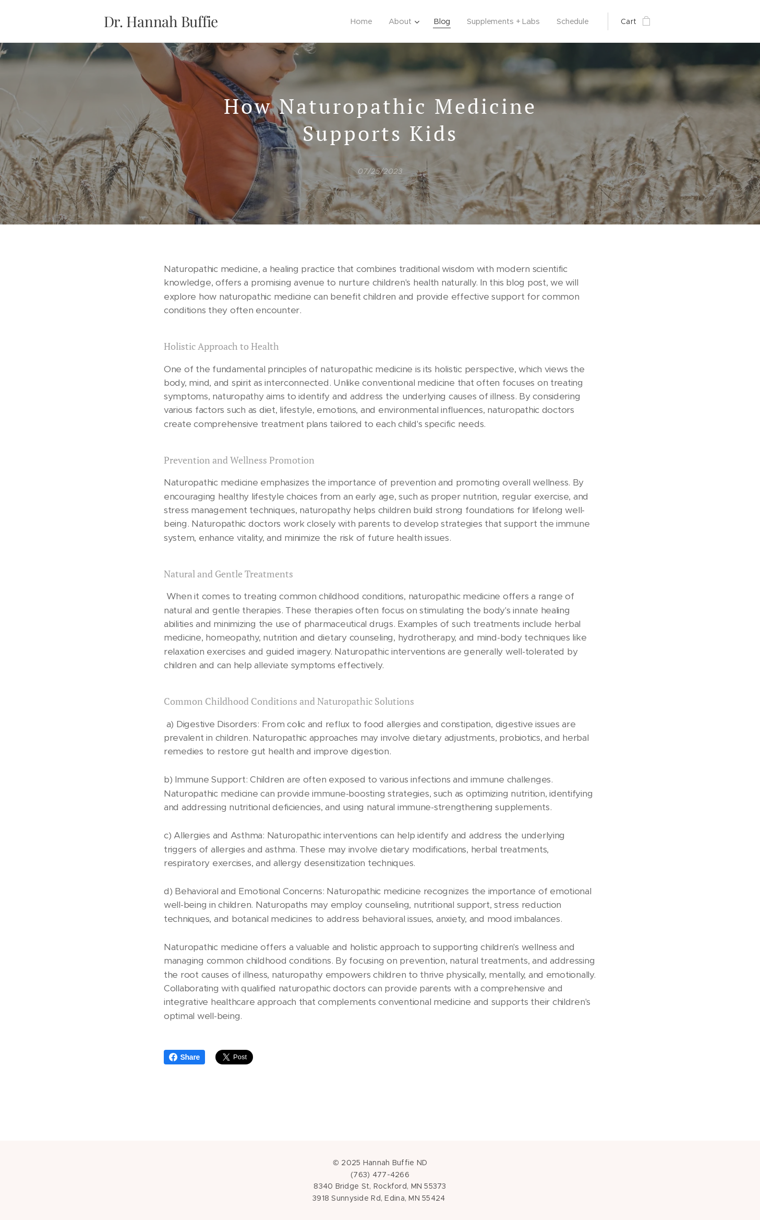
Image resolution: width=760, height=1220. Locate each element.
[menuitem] (359, 21)
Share (184, 1057)
